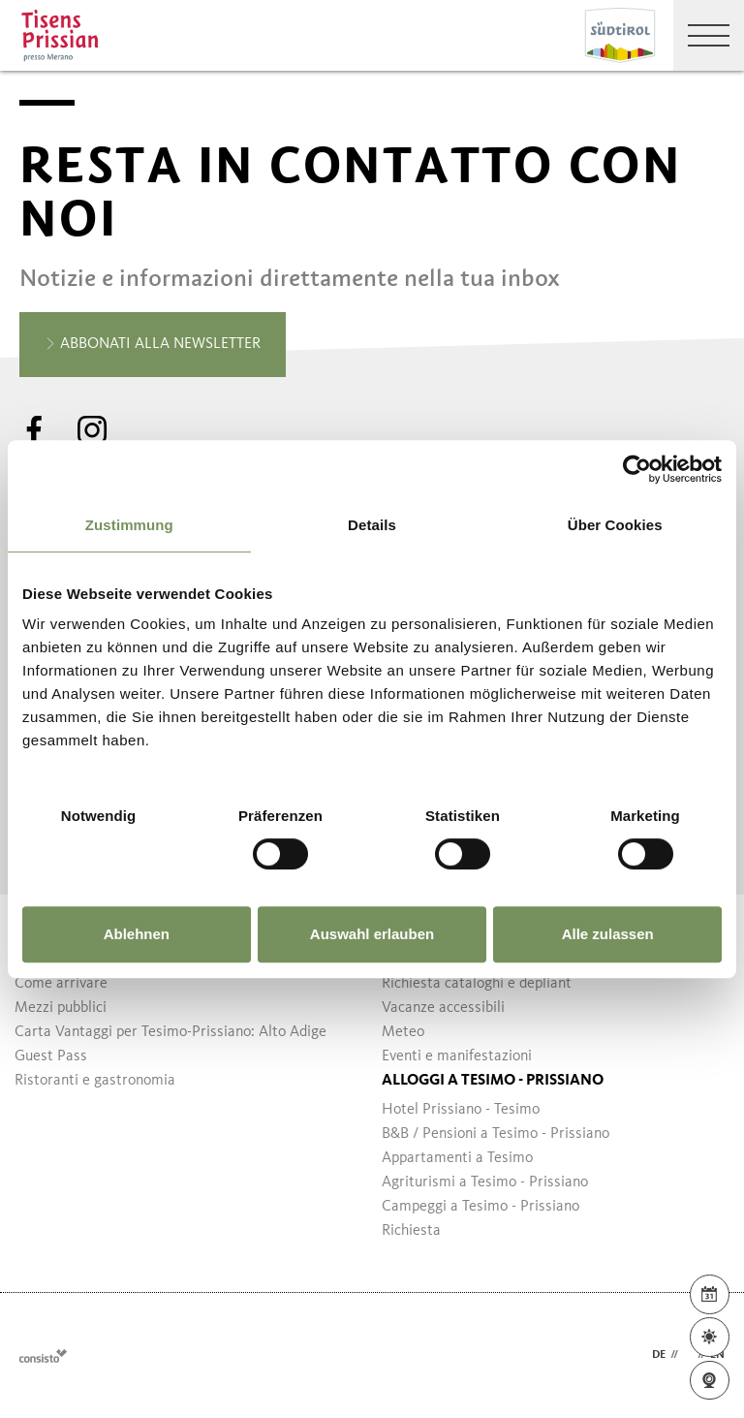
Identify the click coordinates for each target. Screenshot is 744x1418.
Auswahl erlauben (372, 934)
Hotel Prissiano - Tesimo (461, 1110)
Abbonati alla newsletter (153, 345)
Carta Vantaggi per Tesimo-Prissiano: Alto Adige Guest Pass (170, 1044)
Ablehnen (137, 934)
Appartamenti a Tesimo (457, 1158)
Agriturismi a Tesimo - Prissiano (485, 1182)
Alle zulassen (608, 934)
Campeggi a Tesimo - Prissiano (480, 1206)
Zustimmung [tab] (129, 525)
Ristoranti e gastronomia (95, 1080)
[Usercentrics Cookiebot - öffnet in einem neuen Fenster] (637, 469)
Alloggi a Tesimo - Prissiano (493, 1080)
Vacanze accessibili (443, 1008)
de (659, 1355)
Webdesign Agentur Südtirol (43, 1355)
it (688, 1355)
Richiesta (411, 1231)
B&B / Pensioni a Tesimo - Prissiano (495, 1134)
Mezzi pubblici (61, 1008)
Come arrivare (61, 984)
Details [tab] (372, 525)
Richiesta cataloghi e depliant (477, 984)
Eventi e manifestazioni (457, 1056)
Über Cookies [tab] (615, 525)
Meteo (403, 1032)
